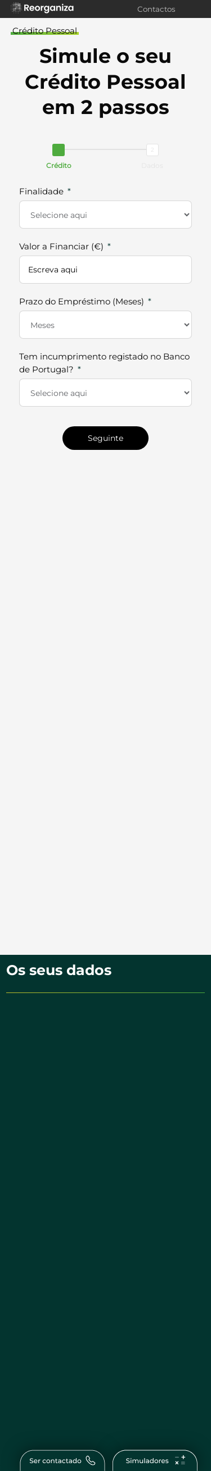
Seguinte (105, 438)
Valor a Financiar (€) (61, 246)
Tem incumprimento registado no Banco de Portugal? (104, 363)
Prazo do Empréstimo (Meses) (81, 301)
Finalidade (41, 191)
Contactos (156, 8)
